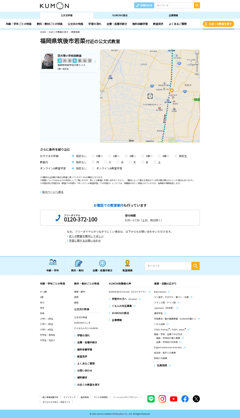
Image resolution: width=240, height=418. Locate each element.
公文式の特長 (75, 24)
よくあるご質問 (178, 24)
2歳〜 (132, 156)
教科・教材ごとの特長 (49, 24)
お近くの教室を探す (220, 24)
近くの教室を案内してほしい (86, 236)
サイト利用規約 (101, 397)
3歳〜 (149, 156)
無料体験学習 (140, 24)
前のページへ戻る (53, 192)
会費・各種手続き (116, 24)
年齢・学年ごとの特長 (19, 24)
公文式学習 (66, 15)
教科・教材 (77, 270)
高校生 (183, 156)
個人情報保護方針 (50, 397)
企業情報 (173, 15)
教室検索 (127, 270)
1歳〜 (116, 156)
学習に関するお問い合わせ (85, 240)
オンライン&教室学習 (109, 168)
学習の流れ (94, 24)
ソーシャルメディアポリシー (126, 397)
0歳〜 (99, 156)
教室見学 (158, 24)
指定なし (81, 156)
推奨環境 (85, 397)
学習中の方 (146, 5)
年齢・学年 (52, 270)
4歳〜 (165, 156)
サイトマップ (70, 397)
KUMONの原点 (120, 15)
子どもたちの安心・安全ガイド (56, 402)
